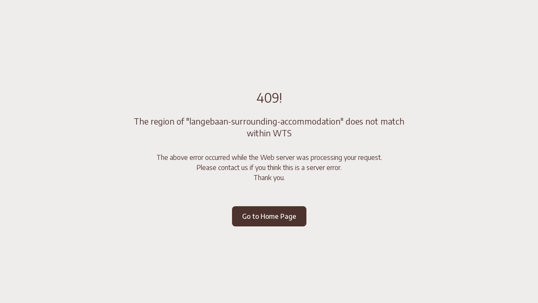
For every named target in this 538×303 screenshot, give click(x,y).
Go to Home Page (269, 216)
